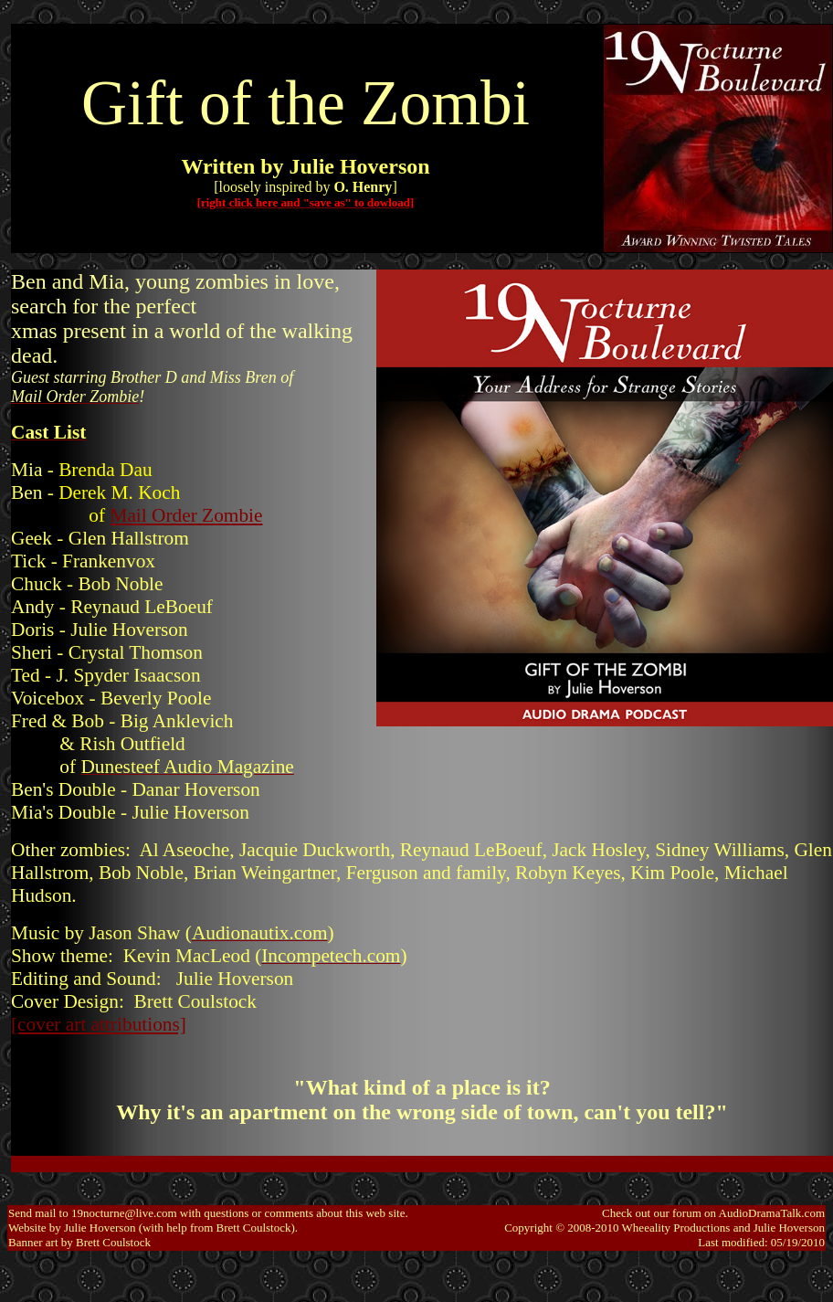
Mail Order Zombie (186, 515)
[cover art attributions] (98, 1024)
